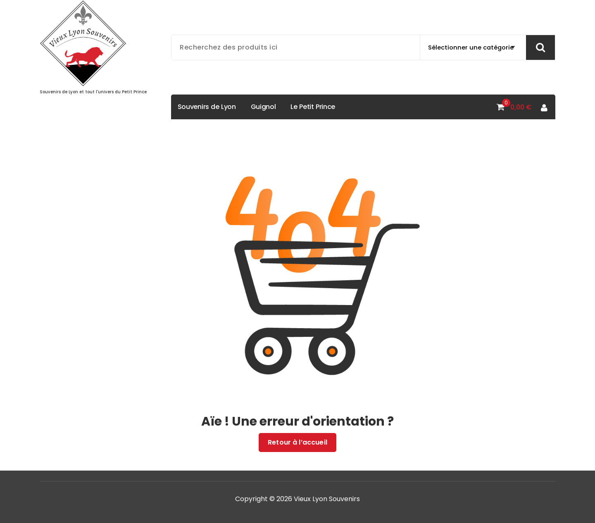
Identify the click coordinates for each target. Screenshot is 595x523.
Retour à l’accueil (297, 442)
